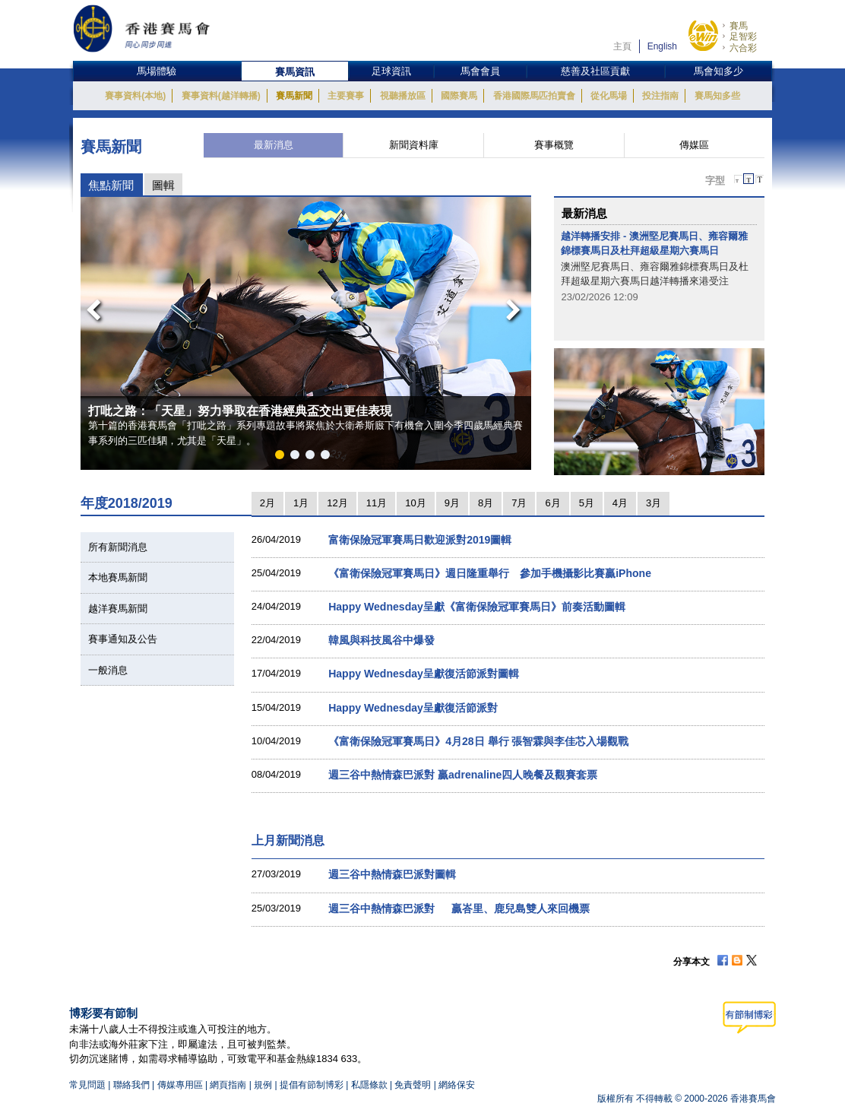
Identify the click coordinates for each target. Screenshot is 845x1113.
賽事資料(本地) (135, 95)
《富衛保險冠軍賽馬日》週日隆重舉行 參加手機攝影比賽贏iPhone (489, 573)
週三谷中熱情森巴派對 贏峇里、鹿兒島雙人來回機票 (459, 908)
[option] (306, 333)
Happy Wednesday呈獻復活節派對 (413, 708)
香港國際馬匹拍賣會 (534, 95)
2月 (267, 503)
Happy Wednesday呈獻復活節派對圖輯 (423, 673)
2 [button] (297, 457)
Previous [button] (89, 306)
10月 (415, 503)
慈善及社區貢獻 (595, 71)
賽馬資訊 (295, 72)
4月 (620, 503)
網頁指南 (228, 1085)
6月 (552, 503)
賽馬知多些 (717, 95)
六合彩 (743, 48)
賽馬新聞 (294, 95)
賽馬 (738, 26)
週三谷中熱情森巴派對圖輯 (392, 874)
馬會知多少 (718, 71)
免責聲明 (412, 1085)
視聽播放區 (403, 95)
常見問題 (87, 1085)
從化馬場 (608, 95)
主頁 (622, 46)
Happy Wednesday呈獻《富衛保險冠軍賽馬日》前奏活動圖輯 (476, 607)
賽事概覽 (554, 145)
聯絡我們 (131, 1085)
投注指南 (660, 95)
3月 (653, 503)
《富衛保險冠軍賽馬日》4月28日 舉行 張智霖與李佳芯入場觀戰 (478, 741)
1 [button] (282, 457)
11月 (376, 503)
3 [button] (313, 457)
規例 (264, 1085)
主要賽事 (346, 95)
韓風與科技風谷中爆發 (381, 640)
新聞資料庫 (413, 145)
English (662, 46)
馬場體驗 (156, 71)
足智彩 (743, 36)
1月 (301, 503)
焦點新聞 (111, 185)
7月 (519, 503)
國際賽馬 (459, 95)
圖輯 (163, 185)
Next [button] (516, 306)
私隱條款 (369, 1085)
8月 (485, 503)
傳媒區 (694, 145)
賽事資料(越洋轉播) (221, 95)
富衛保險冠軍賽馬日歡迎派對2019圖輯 (419, 540)
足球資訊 (391, 71)
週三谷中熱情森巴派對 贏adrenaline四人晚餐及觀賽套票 (462, 775)
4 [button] (328, 457)
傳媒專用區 (180, 1085)
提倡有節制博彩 (311, 1085)
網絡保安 (456, 1085)
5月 (586, 503)
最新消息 (273, 145)
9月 (452, 503)
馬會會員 (480, 71)
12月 (337, 503)
